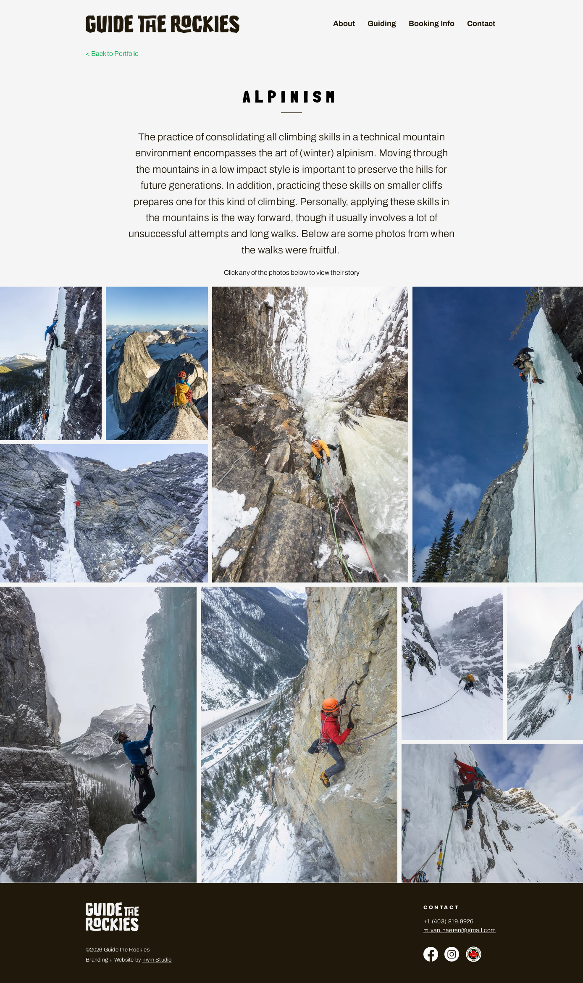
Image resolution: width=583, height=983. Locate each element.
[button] (381, 23)
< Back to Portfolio (112, 53)
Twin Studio (157, 960)
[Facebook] (430, 954)
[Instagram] (451, 954)
